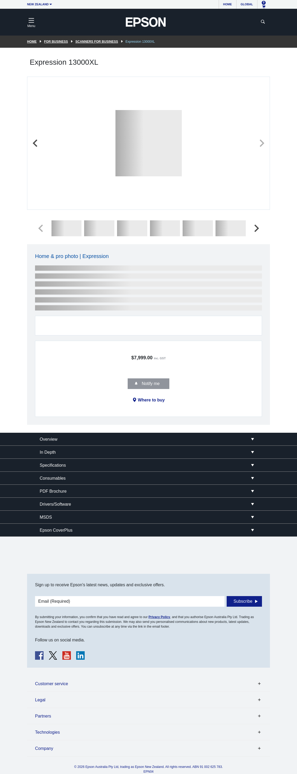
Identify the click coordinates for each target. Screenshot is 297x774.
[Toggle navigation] (31, 22)
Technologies (47, 732)
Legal (40, 700)
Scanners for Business (96, 41)
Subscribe (243, 601)
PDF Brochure (53, 491)
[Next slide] (261, 143)
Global (247, 4)
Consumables (53, 478)
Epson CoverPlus (56, 530)
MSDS (46, 517)
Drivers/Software (55, 504)
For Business (56, 41)
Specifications (53, 465)
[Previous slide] (35, 143)
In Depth (48, 452)
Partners (43, 716)
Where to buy (151, 400)
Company (44, 748)
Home (227, 4)
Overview (49, 439)
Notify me (150, 383)
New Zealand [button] (38, 4)
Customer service (51, 683)
